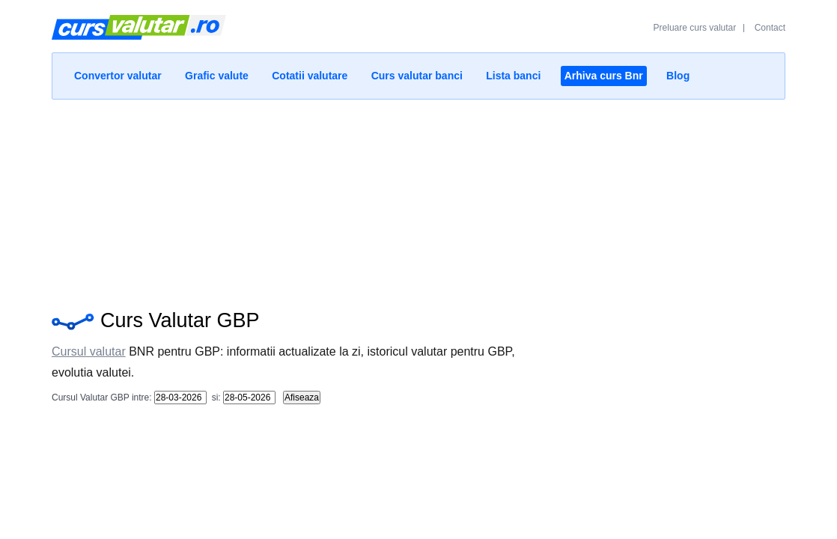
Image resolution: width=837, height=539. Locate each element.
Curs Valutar (139, 33)
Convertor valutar (118, 76)
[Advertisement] (418, 200)
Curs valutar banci (417, 76)
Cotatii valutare (309, 76)
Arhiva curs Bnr (603, 76)
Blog (678, 76)
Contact (770, 27)
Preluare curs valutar (695, 27)
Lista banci (513, 76)
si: (214, 397)
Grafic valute (217, 76)
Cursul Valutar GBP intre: (102, 397)
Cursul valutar (89, 351)
